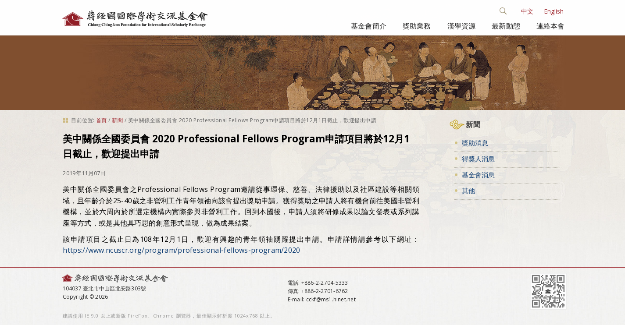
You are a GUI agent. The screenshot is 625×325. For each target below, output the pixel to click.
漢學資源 (461, 26)
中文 (527, 11)
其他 (468, 190)
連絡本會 (550, 26)
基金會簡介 (368, 26)
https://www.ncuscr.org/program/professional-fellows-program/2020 (181, 250)
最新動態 (506, 26)
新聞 (117, 120)
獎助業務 (417, 26)
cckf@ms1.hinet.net (331, 299)
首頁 (101, 120)
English (554, 11)
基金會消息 (478, 174)
